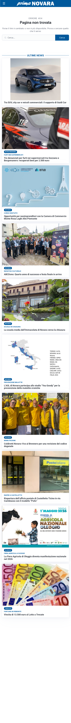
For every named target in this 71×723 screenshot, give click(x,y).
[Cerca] (28, 38)
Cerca (62, 37)
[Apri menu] (4, 3)
